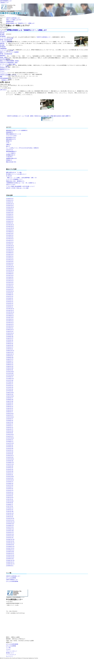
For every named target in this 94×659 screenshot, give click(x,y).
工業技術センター (4, 2)
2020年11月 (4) (10, 310)
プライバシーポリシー (11, 651)
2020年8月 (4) (10, 315)
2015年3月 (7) (9, 429)
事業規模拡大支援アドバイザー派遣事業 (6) (16, 130)
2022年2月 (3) (9, 284)
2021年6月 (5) (9, 298)
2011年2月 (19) (9, 515)
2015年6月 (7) (9, 424)
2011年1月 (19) (9, 516)
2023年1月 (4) (9, 265)
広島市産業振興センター (6, 1)
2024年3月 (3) (9, 240)
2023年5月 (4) (9, 258)
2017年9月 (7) (9, 376)
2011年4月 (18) (9, 511)
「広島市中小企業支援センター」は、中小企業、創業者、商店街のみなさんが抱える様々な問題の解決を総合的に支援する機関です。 (39, 116)
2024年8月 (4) (10, 231)
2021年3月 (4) (9, 303)
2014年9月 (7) (9, 439)
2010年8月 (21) (10, 525)
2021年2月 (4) (9, 305)
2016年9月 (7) (9, 398)
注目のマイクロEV (10, 184)
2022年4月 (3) (9, 280)
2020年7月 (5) (9, 317)
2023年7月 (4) (9, 254)
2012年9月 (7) (9, 481)
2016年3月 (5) (9, 408)
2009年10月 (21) (10, 543)
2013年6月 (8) (9, 466)
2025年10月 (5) (10, 207)
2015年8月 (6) (9, 420)
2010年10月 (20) (10, 522)
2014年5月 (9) (9, 446)
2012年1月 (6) (9, 495)
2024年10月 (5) (10, 228)
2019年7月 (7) (9, 338)
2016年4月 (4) (9, 406)
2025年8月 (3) (9, 210)
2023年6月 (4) (9, 256)
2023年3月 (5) (9, 261)
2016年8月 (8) (9, 399)
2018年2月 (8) (9, 368)
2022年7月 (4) (9, 275)
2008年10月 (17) (10, 564)
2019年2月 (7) (9, 347)
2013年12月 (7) (10, 455)
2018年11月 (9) (9, 352)
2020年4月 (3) (10, 322)
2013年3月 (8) (9, 471)
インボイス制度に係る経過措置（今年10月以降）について (20, 186)
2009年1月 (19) (10, 558)
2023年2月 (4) (9, 263)
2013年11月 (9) (9, 457)
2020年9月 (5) (9, 314)
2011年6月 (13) (9, 508)
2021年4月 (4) (9, 301)
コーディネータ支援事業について (14, 179)
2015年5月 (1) (9, 425)
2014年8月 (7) (9, 441)
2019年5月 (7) (9, 342)
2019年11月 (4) (9, 331)
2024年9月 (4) (9, 230)
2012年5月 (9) (9, 488)
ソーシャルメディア (11, 654)
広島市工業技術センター (12, 579)
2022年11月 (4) (10, 268)
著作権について (10, 653)
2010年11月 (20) (10, 520)
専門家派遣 (2, 36)
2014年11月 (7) (9, 436)
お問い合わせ (3, 31)
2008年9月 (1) (9, 565)
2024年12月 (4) (10, 224)
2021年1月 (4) (9, 307)
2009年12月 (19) (10, 539)
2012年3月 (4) (9, 492)
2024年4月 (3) (9, 238)
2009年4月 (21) (10, 553)
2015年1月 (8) (9, 432)
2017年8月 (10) (10, 378)
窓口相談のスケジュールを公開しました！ (16, 174)
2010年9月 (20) (10, 523)
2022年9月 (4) (9, 272)
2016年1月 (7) (9, 411)
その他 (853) (9, 156)
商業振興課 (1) (9, 132)
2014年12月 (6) (10, 434)
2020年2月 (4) (10, 326)
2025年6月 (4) (9, 214)
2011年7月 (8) (9, 506)
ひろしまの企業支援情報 (12, 581)
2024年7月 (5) (9, 233)
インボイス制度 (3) (10, 153)
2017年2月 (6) (9, 389)
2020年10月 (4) (10, 312)
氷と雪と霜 (9, 176)
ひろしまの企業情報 (11, 578)
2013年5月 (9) (9, 467)
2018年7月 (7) (9, 359)
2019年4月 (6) (9, 343)
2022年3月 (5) (9, 282)
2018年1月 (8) (9, 370)
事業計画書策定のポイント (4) (13, 134)
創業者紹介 (2, 55)
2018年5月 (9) (9, 363)
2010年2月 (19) (10, 536)
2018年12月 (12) (10, 350)
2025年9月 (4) (9, 209)
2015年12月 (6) (9, 413)
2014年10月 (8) (10, 438)
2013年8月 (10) (10, 462)
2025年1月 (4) (9, 223)
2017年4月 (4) (9, 385)
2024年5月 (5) (9, 237)
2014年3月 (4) (9, 450)
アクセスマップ (4, 73)
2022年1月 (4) (9, 286)
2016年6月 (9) (9, 403)
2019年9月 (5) (9, 335)
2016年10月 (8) (10, 396)
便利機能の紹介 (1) (10, 155)
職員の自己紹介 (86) (11, 162)
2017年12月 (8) (10, 371)
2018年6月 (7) (9, 361)
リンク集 (8, 647)
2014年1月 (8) (9, 453)
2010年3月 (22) (10, 534)
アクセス (2, 71)
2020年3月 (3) (10, 324)
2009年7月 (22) (10, 548)
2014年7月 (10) (10, 443)
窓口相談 (2, 34)
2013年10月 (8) (10, 459)
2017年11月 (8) (9, 373)
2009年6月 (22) (10, 550)
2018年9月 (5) (9, 356)
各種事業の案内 (10, 21)
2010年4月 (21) (10, 532)
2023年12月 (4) (10, 245)
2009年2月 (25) (10, 557)
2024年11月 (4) (10, 226)
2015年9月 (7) (9, 419)
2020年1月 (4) (9, 328)
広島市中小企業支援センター (13, 18)
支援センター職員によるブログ (13, 19)
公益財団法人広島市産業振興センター (47, 13)
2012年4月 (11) (9, 490)
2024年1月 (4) (9, 244)
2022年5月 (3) (9, 279)
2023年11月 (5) (10, 247)
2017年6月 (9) (9, 382)
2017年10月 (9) (10, 375)
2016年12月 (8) (10, 392)
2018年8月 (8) (9, 357)
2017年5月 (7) (9, 384)
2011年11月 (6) (9, 499)
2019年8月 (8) (9, 336)
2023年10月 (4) (10, 249)
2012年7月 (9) (9, 485)
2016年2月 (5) (9, 410)
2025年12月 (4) (10, 203)
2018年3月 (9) (9, 366)
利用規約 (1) (9, 160)
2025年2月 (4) (9, 221)
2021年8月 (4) (9, 294)
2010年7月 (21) (10, 527)
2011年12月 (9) (9, 497)
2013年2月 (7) (9, 473)
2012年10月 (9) (10, 480)
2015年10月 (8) (10, 417)
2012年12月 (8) (10, 476)
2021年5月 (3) (9, 300)
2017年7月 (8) (9, 380)
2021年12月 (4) (10, 287)
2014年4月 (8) (9, 448)
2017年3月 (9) (9, 387)
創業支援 (2, 43)
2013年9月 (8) (9, 460)
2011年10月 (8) (9, 501)
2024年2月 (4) (9, 242)
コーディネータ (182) (11, 135)
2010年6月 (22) (10, 529)
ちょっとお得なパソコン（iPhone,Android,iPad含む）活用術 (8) (22, 148)
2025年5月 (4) (9, 216)
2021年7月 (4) (9, 296)
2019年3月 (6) (9, 345)
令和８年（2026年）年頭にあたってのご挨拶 (17, 188)
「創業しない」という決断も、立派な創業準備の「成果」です (21, 177)
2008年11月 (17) (10, 562)
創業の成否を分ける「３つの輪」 (14, 172)
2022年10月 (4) (10, 270)
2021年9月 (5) (9, 293)
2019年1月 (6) (9, 349)
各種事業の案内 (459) (11, 158)
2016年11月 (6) (9, 394)
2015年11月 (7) (9, 415)
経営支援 (2, 33)
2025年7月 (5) (9, 212)
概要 (1, 76)
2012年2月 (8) (9, 494)
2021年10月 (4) (10, 291)
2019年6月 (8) (9, 340)
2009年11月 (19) (10, 541)
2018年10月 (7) (10, 354)
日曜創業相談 (3, 48)
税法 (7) (8, 146)
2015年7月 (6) (9, 422)
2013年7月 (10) (10, 464)
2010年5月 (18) (10, 530)
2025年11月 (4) (10, 205)
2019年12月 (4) (10, 329)
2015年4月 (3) (9, 427)
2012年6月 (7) (9, 487)
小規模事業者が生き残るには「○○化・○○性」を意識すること (21, 182)
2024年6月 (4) (9, 235)
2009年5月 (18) (10, 551)
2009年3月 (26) (10, 555)
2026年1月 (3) (9, 202)
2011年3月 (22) (10, 513)
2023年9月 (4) (9, 251)
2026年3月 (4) (9, 198)
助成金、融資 (3, 57)
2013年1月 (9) (9, 474)
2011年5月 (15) (9, 509)
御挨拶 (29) (9, 141)
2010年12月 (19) (10, 518)
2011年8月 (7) (9, 504)
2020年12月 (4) (10, 308)
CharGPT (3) (9, 149)
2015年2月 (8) (9, 431)
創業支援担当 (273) (11, 139)
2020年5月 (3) (9, 321)
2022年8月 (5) (9, 273)
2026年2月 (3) (9, 200)
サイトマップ (9, 656)
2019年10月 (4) (10, 333)
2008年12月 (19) (10, 560)
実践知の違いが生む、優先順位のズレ (15, 181)
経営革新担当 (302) (11, 137)
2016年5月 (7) (9, 404)
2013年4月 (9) (9, 469)
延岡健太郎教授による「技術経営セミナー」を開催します (20, 23)
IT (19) (7, 142)
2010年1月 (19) (9, 537)
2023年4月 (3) (9, 259)
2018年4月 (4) (9, 364)
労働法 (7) (8, 144)
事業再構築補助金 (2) (11, 151)
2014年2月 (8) (9, 452)
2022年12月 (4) (10, 266)
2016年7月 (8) (9, 401)
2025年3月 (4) (9, 219)
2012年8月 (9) (9, 483)
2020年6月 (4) (9, 319)
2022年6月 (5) (9, 277)
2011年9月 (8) (9, 502)
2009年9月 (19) (10, 544)
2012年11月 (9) (9, 478)
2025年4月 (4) (9, 217)
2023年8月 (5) (9, 252)
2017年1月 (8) (9, 390)
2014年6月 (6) (9, 445)
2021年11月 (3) (9, 289)
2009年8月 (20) (10, 546)
